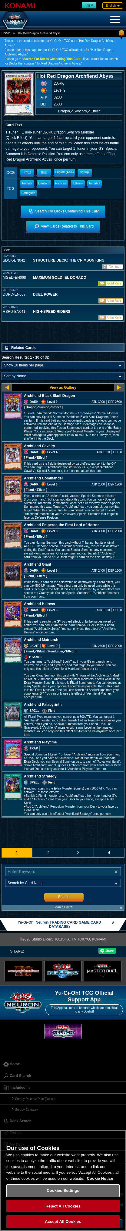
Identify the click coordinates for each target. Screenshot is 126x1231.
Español (94, 183)
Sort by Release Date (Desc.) (35, 1099)
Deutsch (44, 183)
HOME (6, 33)
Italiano (78, 183)
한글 (44, 172)
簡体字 (84, 172)
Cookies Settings (63, 1190)
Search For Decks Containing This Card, (52, 59)
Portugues (28, 193)
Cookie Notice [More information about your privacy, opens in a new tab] (100, 1178)
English (27, 183)
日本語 (26, 172)
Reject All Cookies (62, 1206)
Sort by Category (26, 1109)
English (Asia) (64, 172)
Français (61, 183)
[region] (63, 1180)
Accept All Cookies (63, 1221)
